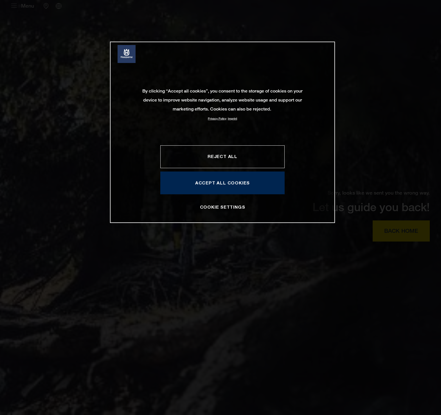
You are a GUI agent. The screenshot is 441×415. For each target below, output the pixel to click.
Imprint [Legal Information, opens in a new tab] (232, 118)
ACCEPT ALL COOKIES (222, 182)
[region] (222, 132)
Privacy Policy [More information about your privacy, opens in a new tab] (217, 118)
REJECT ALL (222, 156)
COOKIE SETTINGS (222, 206)
